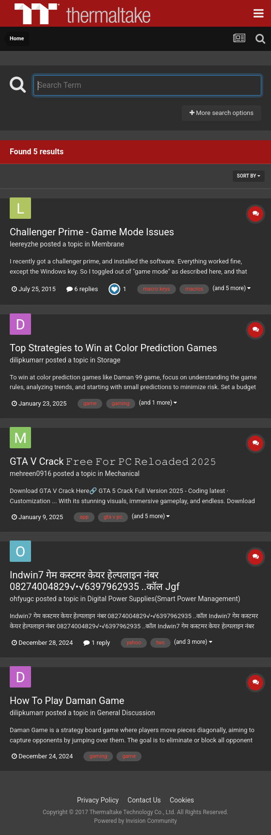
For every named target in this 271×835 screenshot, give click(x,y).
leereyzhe (24, 244)
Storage (108, 360)
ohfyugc (22, 599)
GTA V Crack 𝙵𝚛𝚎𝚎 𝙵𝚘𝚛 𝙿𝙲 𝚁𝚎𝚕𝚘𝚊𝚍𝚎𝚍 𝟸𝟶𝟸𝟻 (113, 461)
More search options (222, 112)
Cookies (182, 800)
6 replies (82, 289)
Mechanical (122, 473)
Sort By (248, 176)
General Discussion (126, 713)
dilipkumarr (27, 360)
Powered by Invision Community (135, 821)
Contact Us (144, 800)
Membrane (108, 244)
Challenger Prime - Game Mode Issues (92, 232)
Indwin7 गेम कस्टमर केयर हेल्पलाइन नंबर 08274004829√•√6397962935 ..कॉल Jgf (94, 580)
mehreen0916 (30, 473)
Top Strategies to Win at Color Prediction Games (113, 348)
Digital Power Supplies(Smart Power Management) (163, 599)
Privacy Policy (98, 800)
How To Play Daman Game (67, 700)
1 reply (96, 642)
